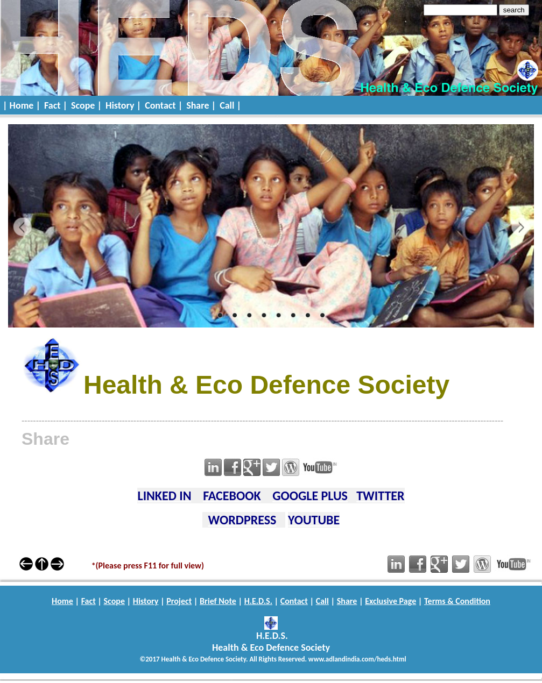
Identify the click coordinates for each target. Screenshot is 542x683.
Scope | (86, 105)
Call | (230, 105)
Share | (201, 105)
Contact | (163, 105)
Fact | (55, 105)
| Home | (21, 105)
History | (123, 105)
